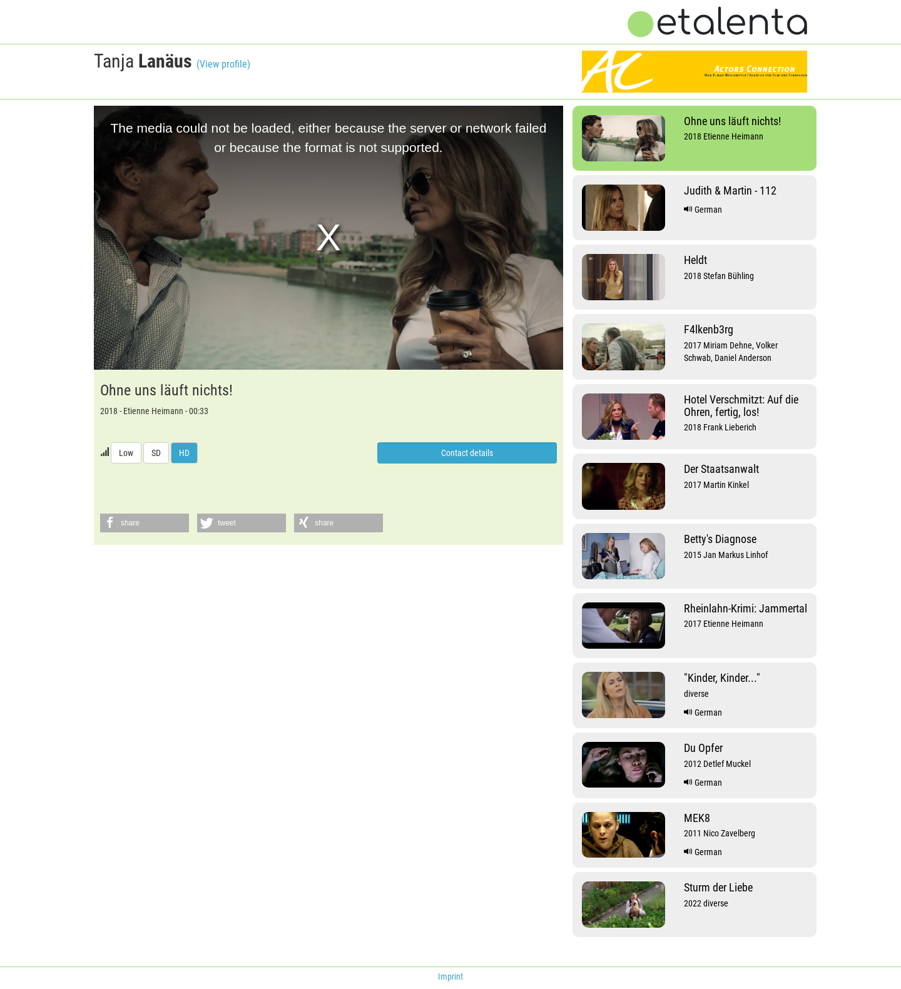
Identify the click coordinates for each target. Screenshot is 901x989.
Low (126, 453)
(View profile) (223, 64)
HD (184, 453)
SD (156, 453)
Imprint (450, 976)
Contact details (467, 453)
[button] (144, 523)
